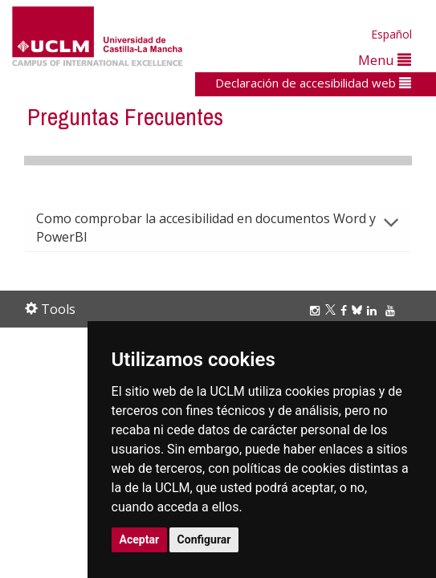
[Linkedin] (372, 310)
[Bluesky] (359, 310)
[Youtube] (392, 310)
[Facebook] (346, 310)
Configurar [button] (204, 539)
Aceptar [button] (140, 539)
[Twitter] (332, 310)
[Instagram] (317, 310)
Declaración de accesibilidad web (313, 83)
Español (391, 34)
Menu (384, 60)
